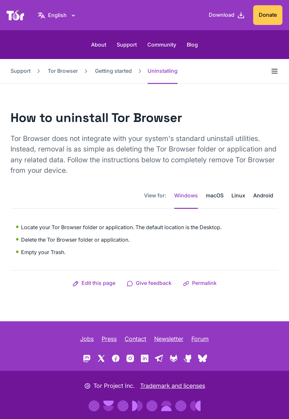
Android (263, 195)
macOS (215, 195)
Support (127, 44)
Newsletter (168, 338)
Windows (186, 195)
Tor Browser (63, 71)
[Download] (227, 15)
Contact (135, 338)
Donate (268, 14)
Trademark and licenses (172, 385)
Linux (238, 195)
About (98, 44)
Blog (192, 44)
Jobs (87, 338)
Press (109, 338)
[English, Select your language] (57, 15)
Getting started (113, 71)
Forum (200, 338)
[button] (94, 283)
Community (161, 44)
